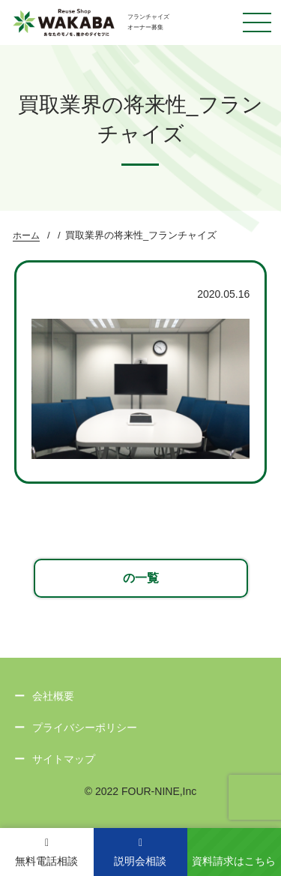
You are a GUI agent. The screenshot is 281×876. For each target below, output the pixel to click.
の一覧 (141, 578)
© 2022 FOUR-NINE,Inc (141, 791)
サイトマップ (63, 759)
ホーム (26, 235)
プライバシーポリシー (84, 728)
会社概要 (53, 696)
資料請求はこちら (234, 861)
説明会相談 (140, 852)
